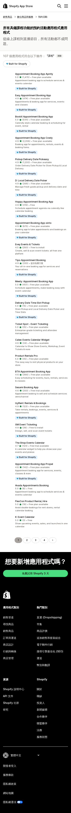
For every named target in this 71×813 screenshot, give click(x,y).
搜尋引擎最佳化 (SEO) (50, 651)
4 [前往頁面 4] (44, 540)
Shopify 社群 (11, 702)
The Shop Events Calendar (30, 442)
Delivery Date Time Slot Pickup (32, 302)
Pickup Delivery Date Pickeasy (32, 159)
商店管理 (8, 658)
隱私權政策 (9, 783)
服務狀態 (42, 736)
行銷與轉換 (9, 651)
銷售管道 (8, 617)
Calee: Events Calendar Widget (32, 339)
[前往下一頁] (52, 540)
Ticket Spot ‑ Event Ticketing (31, 324)
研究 (5, 709)
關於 (39, 689)
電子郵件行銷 (45, 644)
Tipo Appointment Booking (30, 260)
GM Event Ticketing (26, 424)
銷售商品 (8, 630)
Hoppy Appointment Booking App (34, 201)
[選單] (66, 6)
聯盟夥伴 (42, 723)
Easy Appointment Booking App (33, 95)
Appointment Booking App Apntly (34, 74)
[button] (35, 81)
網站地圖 (8, 793)
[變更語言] (25, 755)
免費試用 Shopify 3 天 (35, 573)
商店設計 (8, 644)
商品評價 (42, 630)
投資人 (41, 702)
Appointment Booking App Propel (34, 464)
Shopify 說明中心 (13, 689)
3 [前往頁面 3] (35, 540)
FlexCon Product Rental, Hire (31, 501)
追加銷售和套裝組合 (49, 637)
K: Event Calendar (25, 517)
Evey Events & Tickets (27, 244)
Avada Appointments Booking (32, 485)
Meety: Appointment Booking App (34, 281)
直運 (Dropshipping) (49, 617)
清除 (59, 55)
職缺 (39, 696)
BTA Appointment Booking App (32, 371)
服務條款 (8, 774)
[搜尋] (59, 6)
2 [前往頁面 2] (27, 540)
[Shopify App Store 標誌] (18, 5)
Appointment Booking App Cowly (34, 137)
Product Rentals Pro (26, 355)
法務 (39, 730)
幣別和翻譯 (43, 665)
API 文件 (8, 696)
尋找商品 (8, 624)
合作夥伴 (42, 716)
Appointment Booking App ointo (33, 223)
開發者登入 (9, 765)
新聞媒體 (42, 709)
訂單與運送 (9, 637)
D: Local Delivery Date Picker (31, 180)
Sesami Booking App (26, 387)
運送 (39, 658)
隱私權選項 (9, 802)
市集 (39, 624)
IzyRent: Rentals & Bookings (30, 403)
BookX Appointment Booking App (34, 116)
